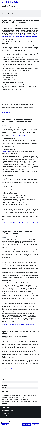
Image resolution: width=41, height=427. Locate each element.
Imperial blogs (6, 8)
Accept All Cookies (27, 425)
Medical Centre (8, 6)
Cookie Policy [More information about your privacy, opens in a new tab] (32, 423)
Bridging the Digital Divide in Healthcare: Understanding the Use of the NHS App (17, 120)
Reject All (35, 425)
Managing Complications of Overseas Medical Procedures (13, 397)
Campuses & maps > (6, 415)
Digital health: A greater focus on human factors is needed (20, 332)
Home (3, 8)
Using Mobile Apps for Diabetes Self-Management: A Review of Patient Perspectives (20, 21)
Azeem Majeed (5, 25)
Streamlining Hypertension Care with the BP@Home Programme (17, 232)
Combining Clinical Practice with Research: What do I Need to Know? (16, 393)
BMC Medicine (21, 350)
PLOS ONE (20, 244)
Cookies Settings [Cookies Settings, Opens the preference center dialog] (5, 425)
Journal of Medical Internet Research (17, 135)
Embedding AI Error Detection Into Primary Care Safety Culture (15, 399)
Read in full (18, 324)
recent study (6, 151)
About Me (4, 375)
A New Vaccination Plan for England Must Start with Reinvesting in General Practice (19, 395)
